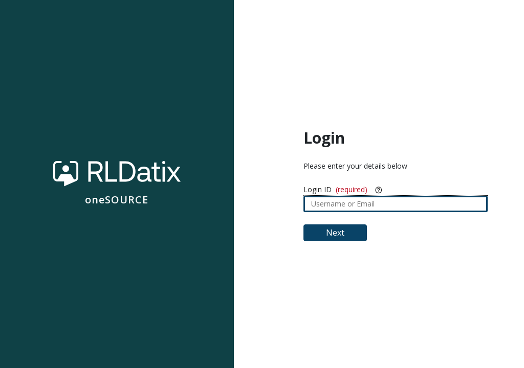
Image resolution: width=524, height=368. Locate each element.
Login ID (317, 189)
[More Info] (379, 189)
